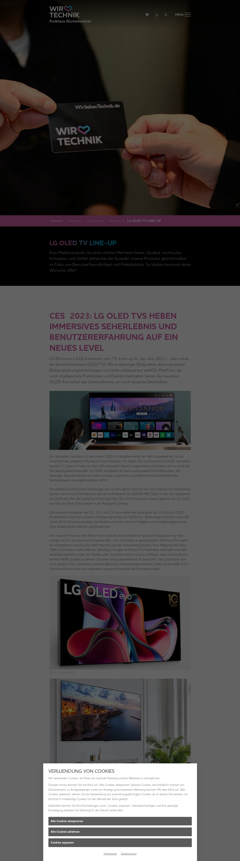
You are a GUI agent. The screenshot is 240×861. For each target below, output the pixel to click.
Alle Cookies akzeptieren (67, 821)
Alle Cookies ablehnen (65, 832)
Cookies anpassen (62, 843)
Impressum (110, 853)
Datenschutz (129, 853)
